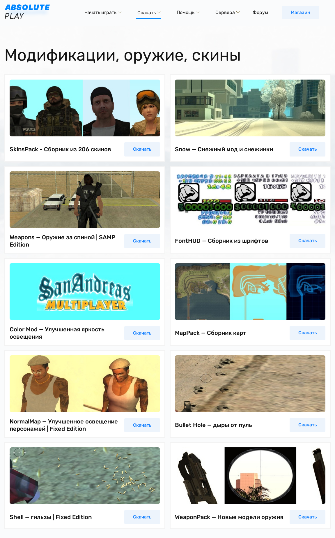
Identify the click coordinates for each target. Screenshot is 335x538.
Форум (260, 12)
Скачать (142, 149)
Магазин (300, 12)
